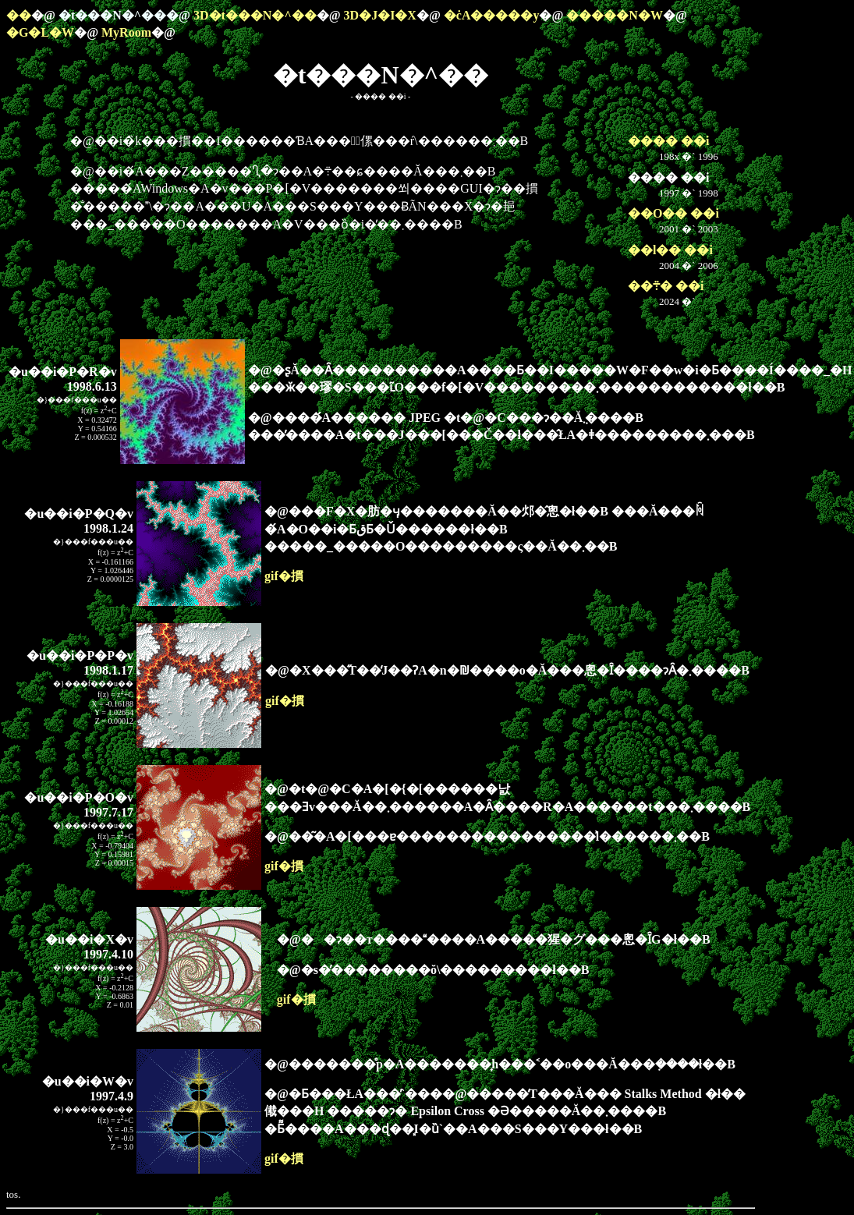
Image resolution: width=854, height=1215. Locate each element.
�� (18, 15)
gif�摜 (283, 576)
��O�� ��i (673, 213)
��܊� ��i (665, 285)
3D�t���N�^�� (255, 15)
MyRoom (126, 32)
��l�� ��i (670, 250)
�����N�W (614, 15)
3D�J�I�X (380, 15)
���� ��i (668, 140)
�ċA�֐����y (492, 15)
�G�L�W (40, 32)
